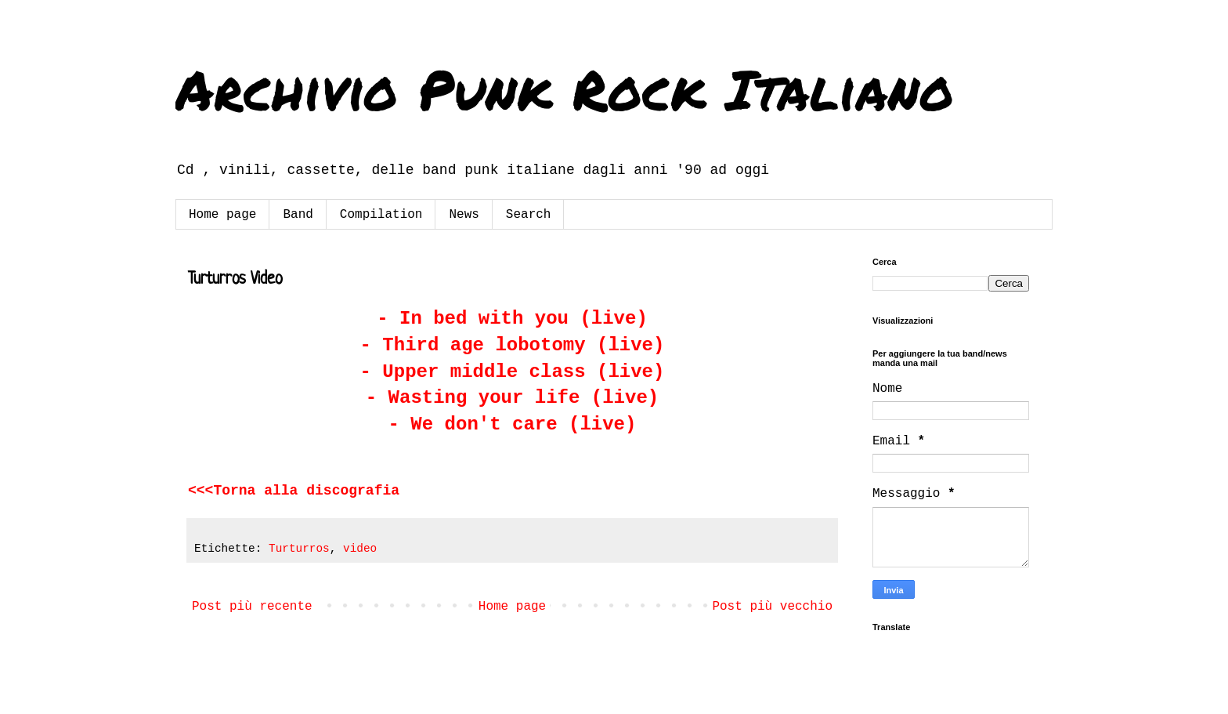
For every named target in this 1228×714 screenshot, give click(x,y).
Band (297, 215)
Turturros (299, 548)
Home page (222, 215)
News (464, 215)
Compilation (381, 215)
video (360, 548)
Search (528, 215)
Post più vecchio (772, 607)
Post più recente (252, 607)
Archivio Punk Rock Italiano (564, 88)
